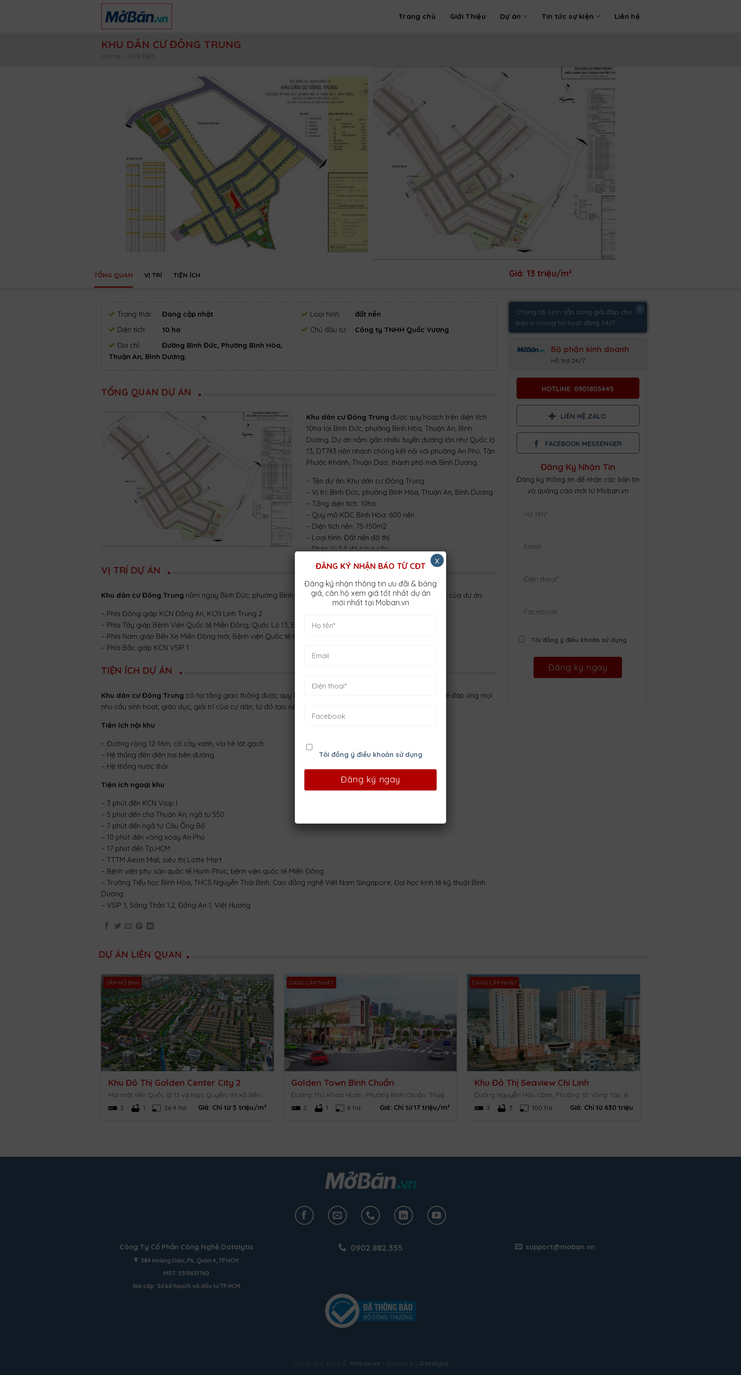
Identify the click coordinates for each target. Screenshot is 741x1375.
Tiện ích (186, 275)
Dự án (513, 16)
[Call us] (370, 1215)
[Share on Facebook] (106, 926)
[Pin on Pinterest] (139, 926)
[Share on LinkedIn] (150, 926)
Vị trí (153, 275)
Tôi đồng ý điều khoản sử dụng (579, 640)
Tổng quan (113, 275)
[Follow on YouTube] (436, 1215)
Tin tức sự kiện (571, 16)
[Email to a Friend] (128, 926)
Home (111, 56)
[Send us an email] (337, 1215)
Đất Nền (142, 56)
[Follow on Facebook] (304, 1215)
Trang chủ (417, 16)
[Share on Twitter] (117, 926)
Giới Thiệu (468, 16)
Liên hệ (627, 16)
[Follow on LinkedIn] (403, 1215)
